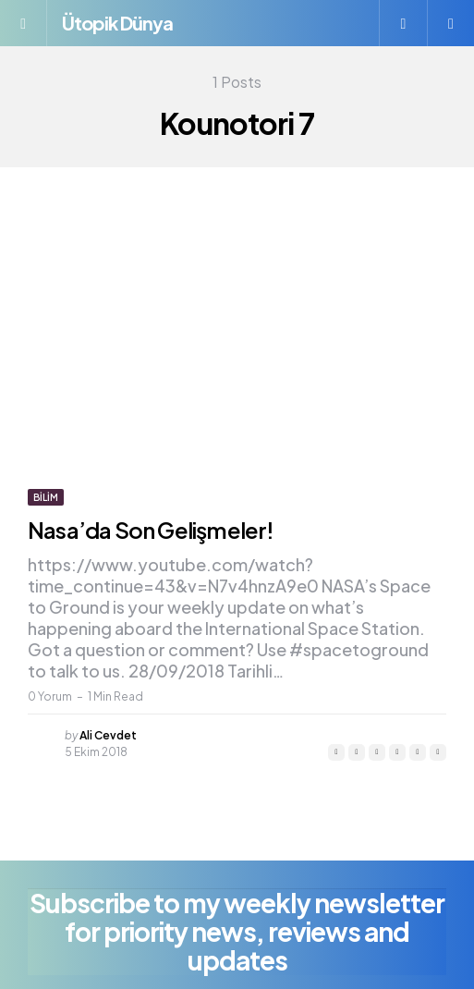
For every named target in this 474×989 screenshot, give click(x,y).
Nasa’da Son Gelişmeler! (151, 529)
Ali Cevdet (108, 735)
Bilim (45, 497)
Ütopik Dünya (117, 22)
